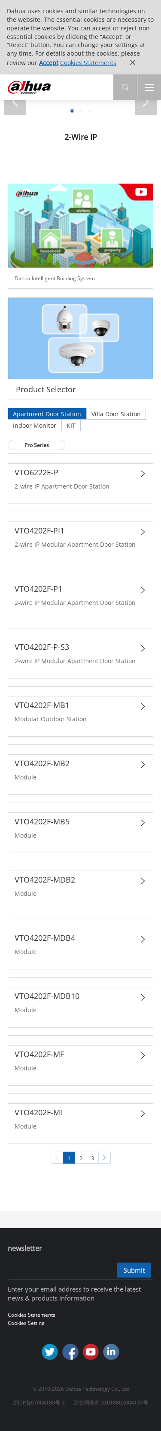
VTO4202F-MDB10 (47, 996)
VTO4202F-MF (39, 1054)
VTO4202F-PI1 (39, 530)
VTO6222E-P (36, 472)
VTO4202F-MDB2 (45, 879)
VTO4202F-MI (38, 1112)
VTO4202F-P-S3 (42, 647)
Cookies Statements (88, 63)
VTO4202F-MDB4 (45, 938)
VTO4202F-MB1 (42, 705)
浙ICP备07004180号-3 (39, 1402)
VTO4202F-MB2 (42, 763)
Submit (134, 1269)
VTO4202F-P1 (38, 589)
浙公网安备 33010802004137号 (111, 1402)
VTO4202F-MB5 (42, 821)
